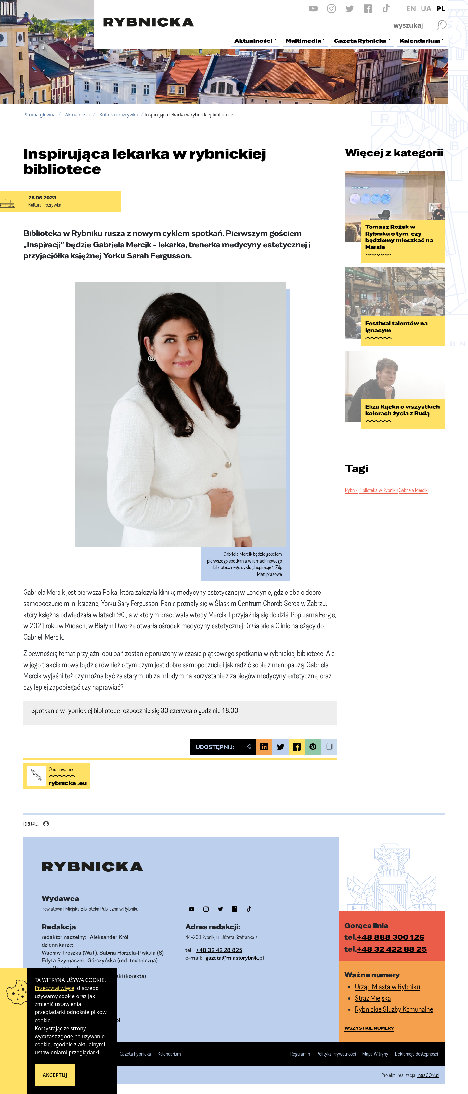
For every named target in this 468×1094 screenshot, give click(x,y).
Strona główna (40, 114)
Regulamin (300, 1054)
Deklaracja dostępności (416, 1054)
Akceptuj (55, 1075)
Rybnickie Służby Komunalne (394, 1009)
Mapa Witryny (375, 1054)
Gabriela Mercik (413, 490)
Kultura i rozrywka (118, 114)
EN (411, 8)
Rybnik (351, 490)
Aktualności (77, 114)
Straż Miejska (373, 998)
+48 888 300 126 (390, 937)
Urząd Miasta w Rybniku (387, 986)
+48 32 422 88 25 (392, 949)
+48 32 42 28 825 (219, 950)
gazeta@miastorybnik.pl (234, 958)
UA (426, 8)
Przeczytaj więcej (55, 988)
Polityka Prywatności (336, 1054)
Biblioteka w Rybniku (378, 490)
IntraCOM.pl (428, 1075)
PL (441, 8)
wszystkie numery (369, 1028)
